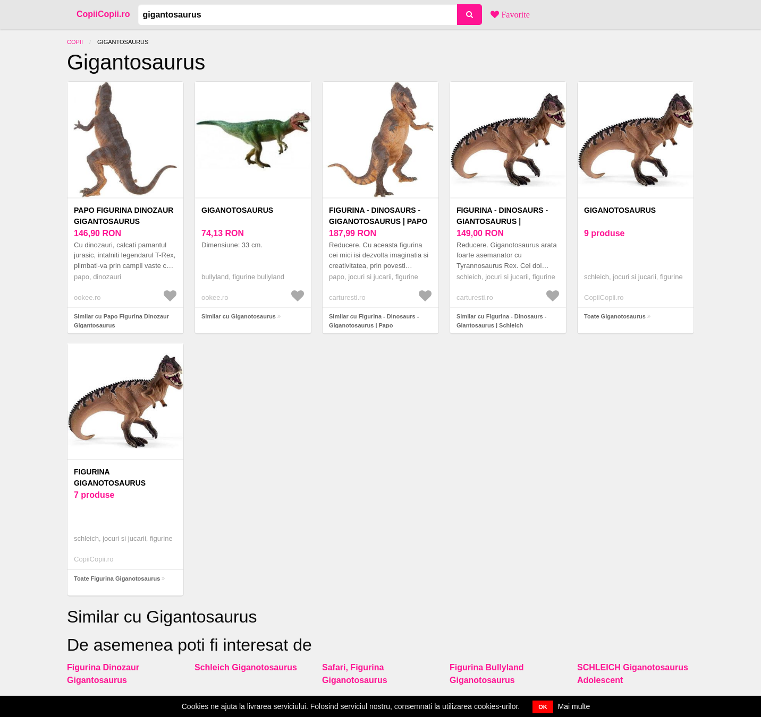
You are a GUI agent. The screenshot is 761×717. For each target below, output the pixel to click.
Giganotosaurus (237, 210)
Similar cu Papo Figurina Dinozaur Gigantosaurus (121, 321)
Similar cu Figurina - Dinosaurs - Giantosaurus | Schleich (501, 321)
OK (542, 707)
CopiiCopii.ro (103, 14)
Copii (75, 42)
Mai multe (574, 706)
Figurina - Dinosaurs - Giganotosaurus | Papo (378, 216)
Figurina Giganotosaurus (110, 477)
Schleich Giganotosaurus (246, 667)
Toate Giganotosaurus (615, 316)
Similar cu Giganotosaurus (238, 316)
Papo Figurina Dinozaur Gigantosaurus (123, 216)
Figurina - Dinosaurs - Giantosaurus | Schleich (502, 221)
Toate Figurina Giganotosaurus (117, 578)
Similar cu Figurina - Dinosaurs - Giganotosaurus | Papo (374, 321)
